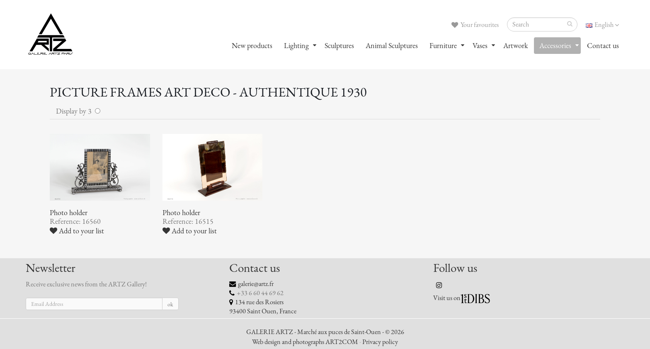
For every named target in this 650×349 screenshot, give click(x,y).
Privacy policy (380, 342)
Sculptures (339, 45)
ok (170, 304)
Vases (480, 45)
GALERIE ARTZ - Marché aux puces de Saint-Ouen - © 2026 (325, 332)
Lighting (296, 45)
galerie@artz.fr (256, 284)
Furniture (443, 45)
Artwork (515, 45)
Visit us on (447, 298)
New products (252, 45)
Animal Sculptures (392, 45)
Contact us (603, 45)
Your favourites (475, 25)
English (602, 25)
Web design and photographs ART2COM (305, 342)
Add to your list (77, 230)
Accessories (555, 45)
